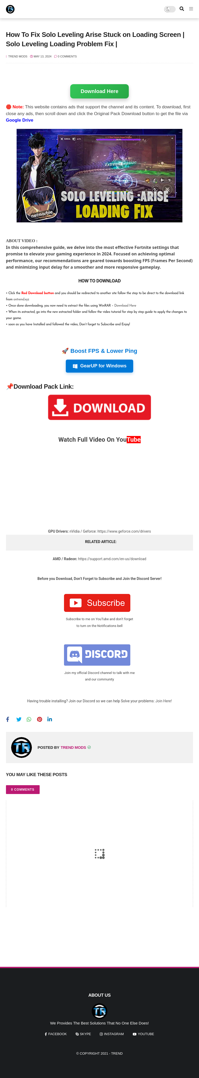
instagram (114, 1034)
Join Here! (163, 701)
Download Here (99, 91)
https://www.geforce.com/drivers (124, 531)
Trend (117, 1053)
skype (85, 1034)
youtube (146, 1034)
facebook (57, 1034)
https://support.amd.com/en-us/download (112, 559)
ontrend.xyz (21, 299)
